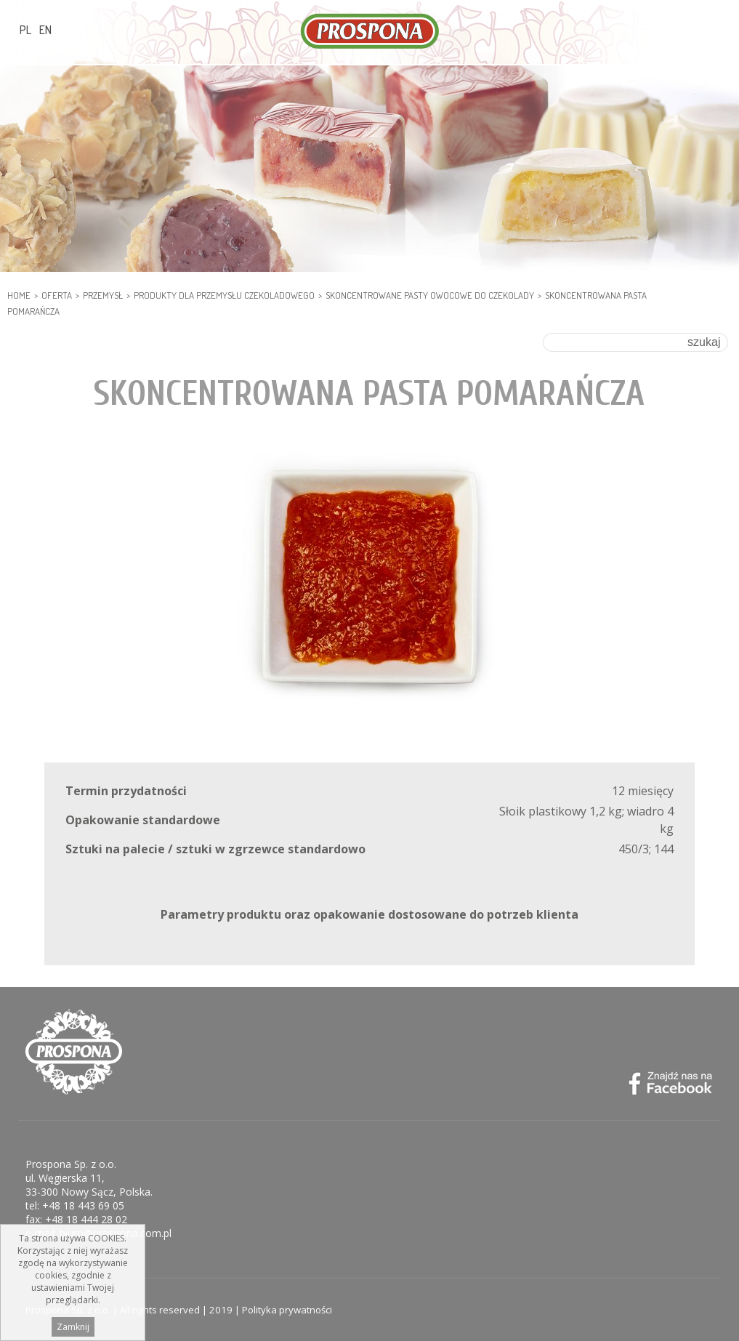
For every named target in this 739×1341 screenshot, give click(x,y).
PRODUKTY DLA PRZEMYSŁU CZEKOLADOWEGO (224, 295)
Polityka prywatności (287, 1309)
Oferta (56, 295)
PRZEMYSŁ (103, 295)
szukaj (703, 342)
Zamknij (73, 1329)
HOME (19, 295)
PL (25, 30)
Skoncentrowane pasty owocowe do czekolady (430, 295)
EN (45, 30)
